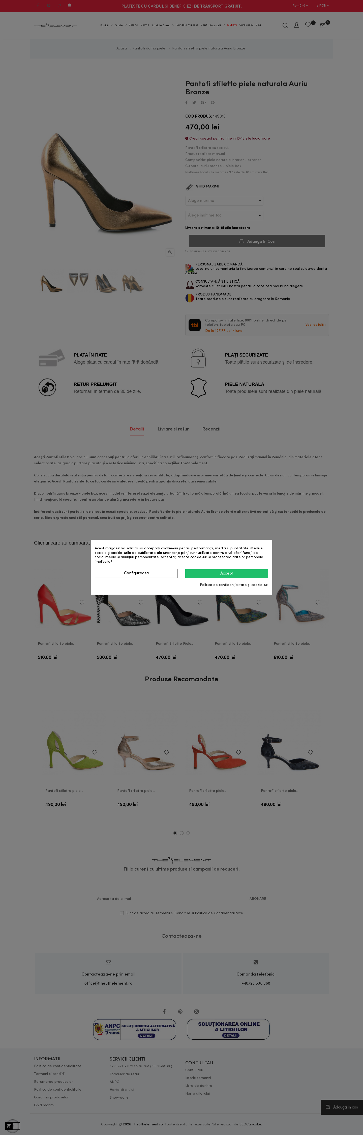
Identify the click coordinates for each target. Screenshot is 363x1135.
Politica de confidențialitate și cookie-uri (234, 585)
